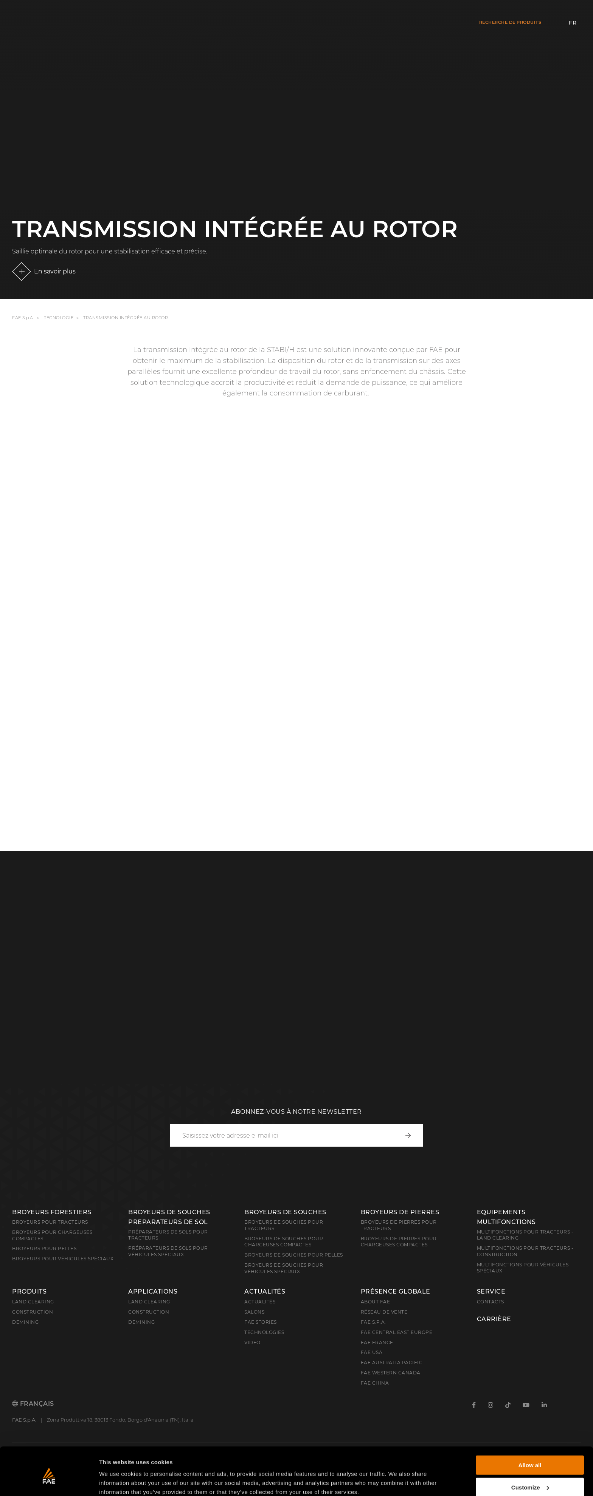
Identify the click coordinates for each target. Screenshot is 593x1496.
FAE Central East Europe (397, 1332)
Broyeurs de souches (285, 1212)
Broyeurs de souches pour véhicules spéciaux (283, 1268)
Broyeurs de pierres (400, 1212)
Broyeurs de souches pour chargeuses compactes (283, 1242)
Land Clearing (149, 1302)
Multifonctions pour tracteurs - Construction (525, 1251)
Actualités (264, 1292)
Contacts (490, 1302)
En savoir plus (55, 271)
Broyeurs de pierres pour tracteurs (399, 1225)
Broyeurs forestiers (52, 1212)
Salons (254, 1312)
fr (572, 22)
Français (33, 1403)
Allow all (530, 1433)
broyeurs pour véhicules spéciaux (62, 1258)
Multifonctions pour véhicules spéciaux (523, 1268)
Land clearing (33, 1302)
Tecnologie (58, 317)
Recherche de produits (510, 22)
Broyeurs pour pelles (44, 1248)
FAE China (375, 1383)
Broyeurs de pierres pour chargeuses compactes (399, 1242)
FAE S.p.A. (23, 317)
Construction (32, 1312)
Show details (116, 1481)
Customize (530, 1455)
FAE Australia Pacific (392, 1362)
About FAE (375, 1302)
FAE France (377, 1342)
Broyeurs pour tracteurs (50, 1222)
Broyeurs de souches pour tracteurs (283, 1225)
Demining (25, 1322)
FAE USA (372, 1352)
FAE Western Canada (391, 1373)
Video (252, 1342)
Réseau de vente (384, 1312)
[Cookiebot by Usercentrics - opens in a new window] (49, 1481)
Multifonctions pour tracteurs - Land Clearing (525, 1235)
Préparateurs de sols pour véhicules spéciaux (168, 1251)
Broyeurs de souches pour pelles (293, 1255)
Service (491, 1292)
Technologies (264, 1332)
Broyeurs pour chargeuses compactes (52, 1235)
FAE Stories (260, 1322)
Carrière (494, 1319)
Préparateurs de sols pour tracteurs (168, 1235)
